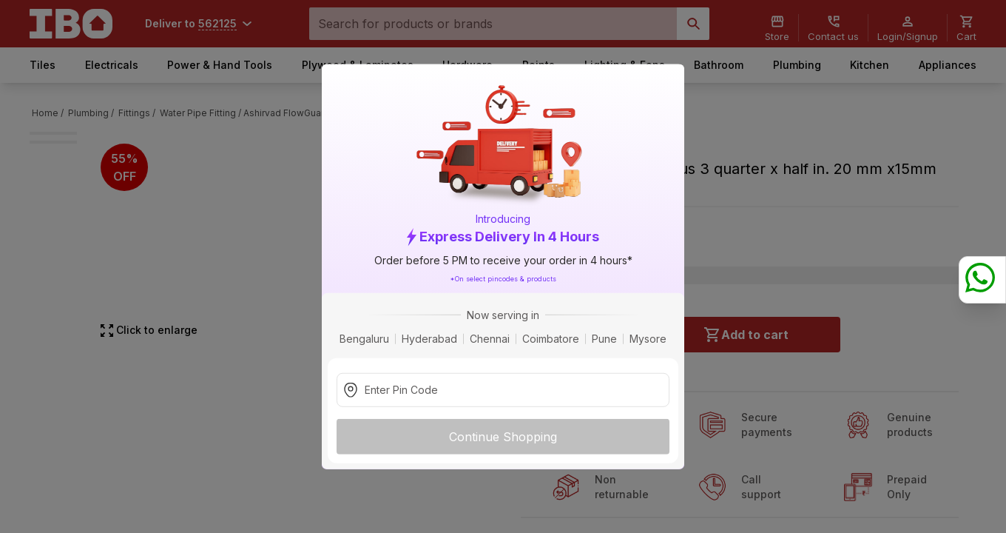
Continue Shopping (503, 436)
